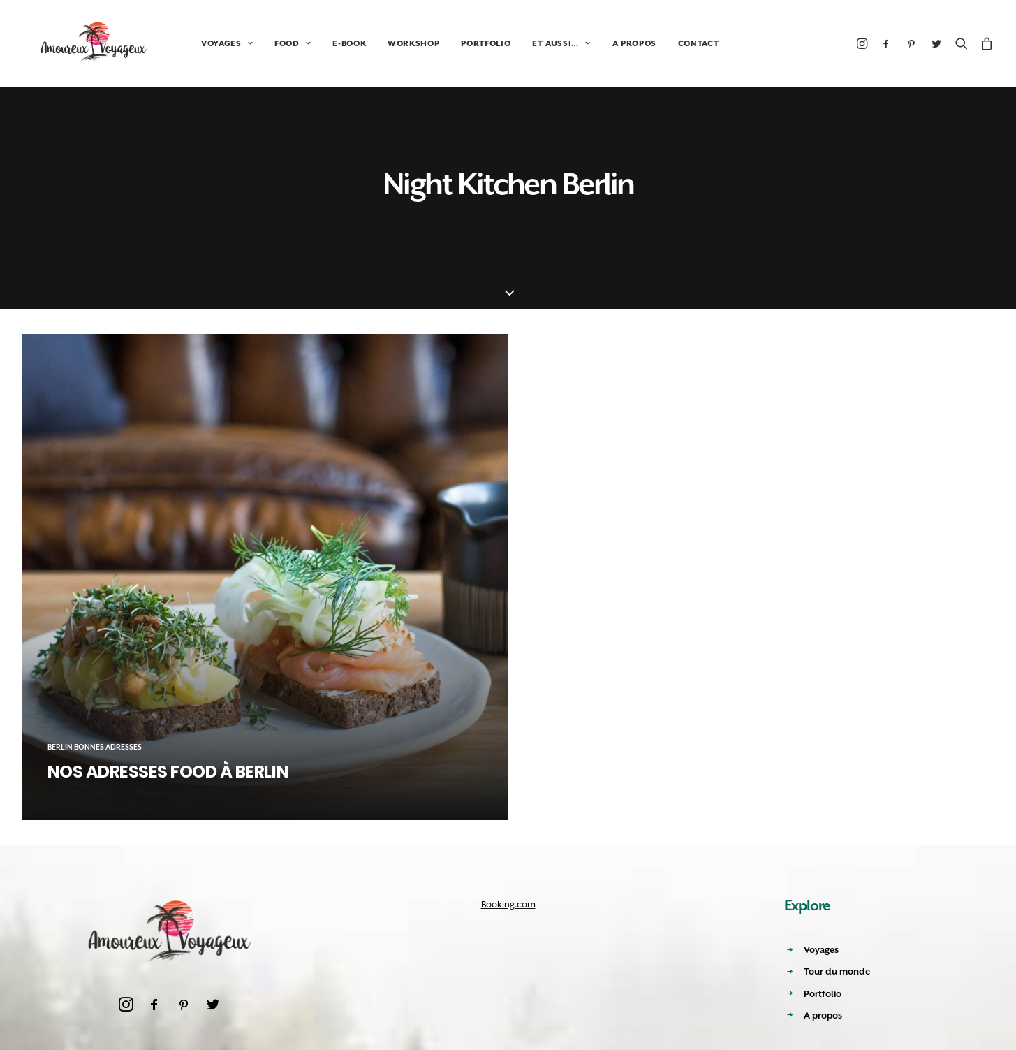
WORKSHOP (382, 43)
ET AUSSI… (530, 43)
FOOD (262, 43)
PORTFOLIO (455, 43)
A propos (823, 1015)
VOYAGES (196, 43)
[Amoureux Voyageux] (79, 43)
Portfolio (822, 994)
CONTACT (668, 43)
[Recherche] (961, 43)
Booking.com (508, 904)
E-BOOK (318, 43)
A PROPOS (604, 43)
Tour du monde (837, 971)
